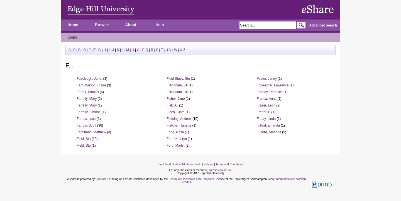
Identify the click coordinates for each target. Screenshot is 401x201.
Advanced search (323, 25)
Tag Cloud (164, 164)
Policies (208, 164)
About (130, 25)
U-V (169, 50)
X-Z (182, 50)
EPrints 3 (129, 179)
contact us (224, 170)
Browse (102, 25)
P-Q (145, 50)
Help (160, 25)
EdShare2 (102, 179)
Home (72, 25)
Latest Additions (183, 164)
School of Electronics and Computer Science (197, 179)
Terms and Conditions (229, 164)
